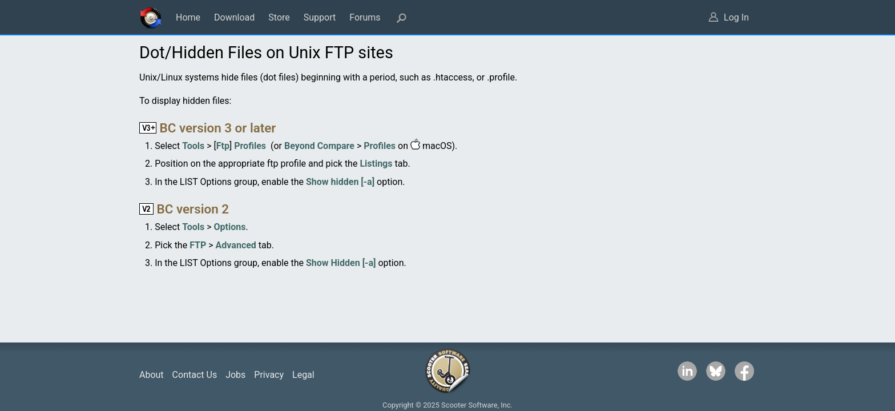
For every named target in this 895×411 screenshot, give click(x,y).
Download (234, 17)
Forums (364, 17)
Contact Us (194, 374)
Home (188, 17)
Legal (303, 374)
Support (320, 17)
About (151, 374)
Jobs (235, 374)
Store (278, 17)
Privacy (269, 374)
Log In (736, 17)
